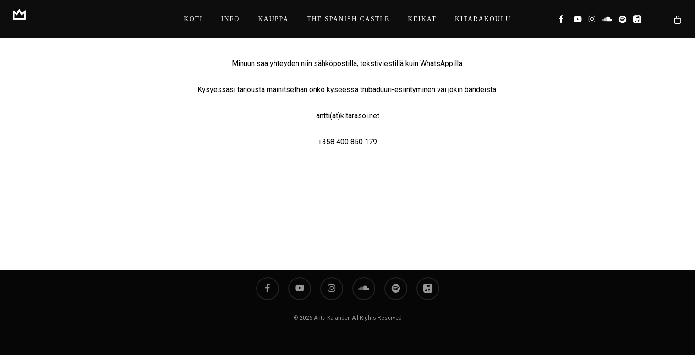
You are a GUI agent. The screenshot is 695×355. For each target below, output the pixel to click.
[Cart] (676, 19)
